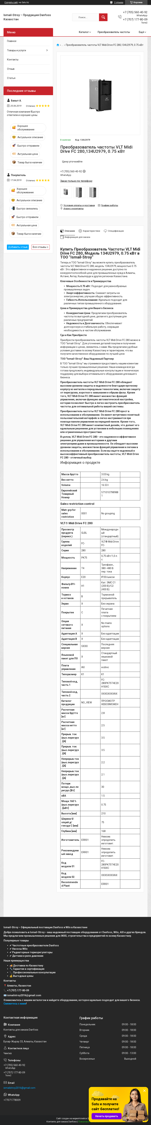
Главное (11, 41)
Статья (11, 78)
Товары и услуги (16, 50)
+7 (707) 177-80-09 (18, 990)
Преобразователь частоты (114, 32)
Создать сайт (11, 2)
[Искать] (103, 17)
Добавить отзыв (18, 247)
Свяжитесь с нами (15, 1003)
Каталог (84, 32)
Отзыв (10, 68)
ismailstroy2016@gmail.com (19, 1087)
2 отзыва (118, 2)
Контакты (12, 59)
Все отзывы (39, 247)
